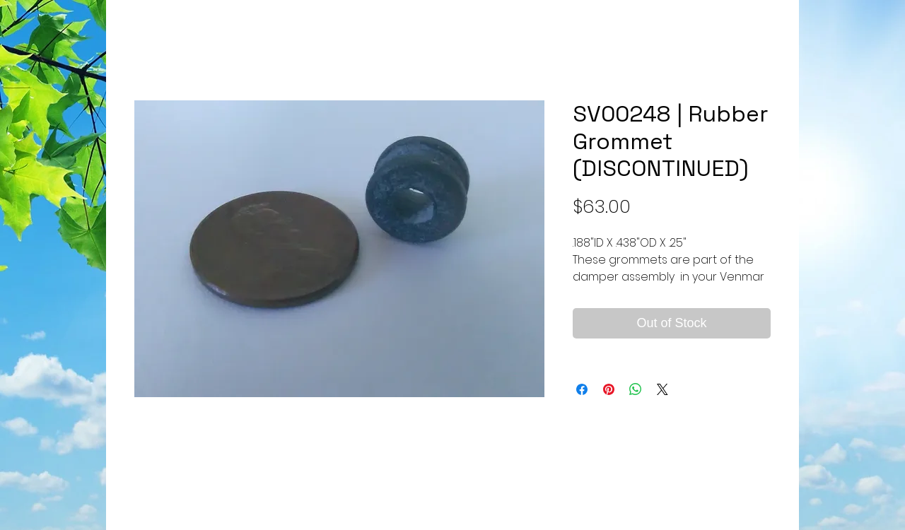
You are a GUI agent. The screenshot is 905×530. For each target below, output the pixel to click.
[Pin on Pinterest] (608, 389)
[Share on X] (662, 389)
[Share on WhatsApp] (635, 389)
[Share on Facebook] (581, 389)
